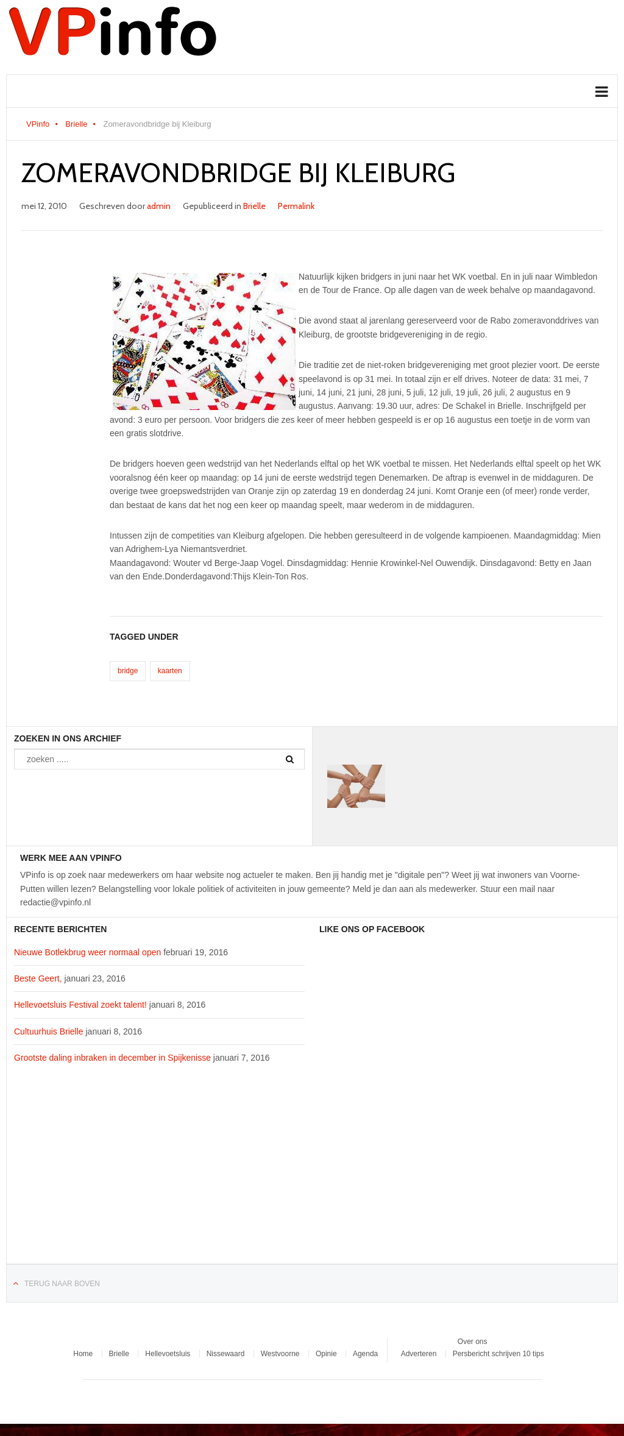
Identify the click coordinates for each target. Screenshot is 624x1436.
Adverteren (419, 1353)
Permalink (296, 205)
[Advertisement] (159, 1171)
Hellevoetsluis (167, 1353)
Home (83, 1353)
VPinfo (37, 124)
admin (159, 205)
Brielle (76, 124)
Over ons (473, 1341)
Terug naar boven (62, 1283)
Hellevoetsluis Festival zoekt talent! (80, 1005)
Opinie (326, 1353)
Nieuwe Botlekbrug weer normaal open (87, 952)
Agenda (365, 1353)
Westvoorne (280, 1353)
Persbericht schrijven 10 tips (498, 1353)
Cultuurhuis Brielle (48, 1031)
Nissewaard (226, 1353)
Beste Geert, (38, 978)
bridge (128, 671)
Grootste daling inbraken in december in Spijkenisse (112, 1058)
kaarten (170, 671)
